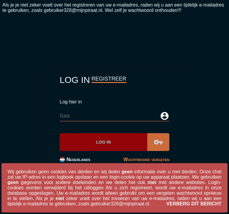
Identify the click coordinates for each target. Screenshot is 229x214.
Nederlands (75, 159)
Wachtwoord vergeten (146, 159)
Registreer (109, 79)
